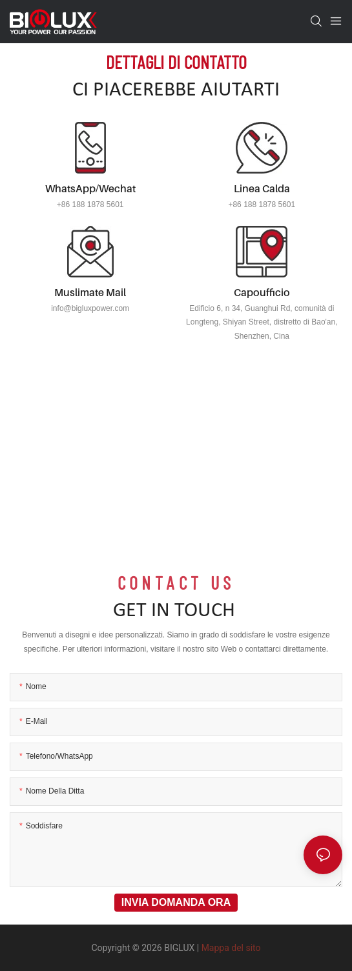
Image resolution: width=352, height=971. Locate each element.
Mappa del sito (231, 948)
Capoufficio (262, 292)
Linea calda (262, 188)
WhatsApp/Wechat (90, 188)
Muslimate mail (90, 292)
